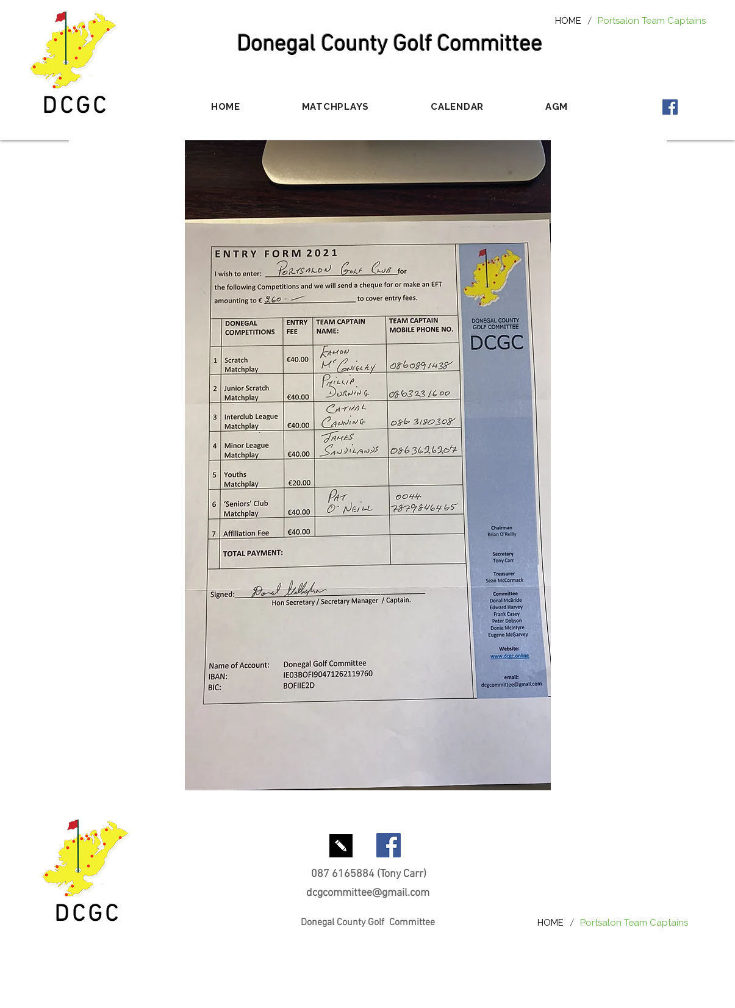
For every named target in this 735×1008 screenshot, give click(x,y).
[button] (335, 106)
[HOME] (568, 20)
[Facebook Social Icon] (670, 107)
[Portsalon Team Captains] (652, 20)
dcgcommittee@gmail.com (367, 893)
